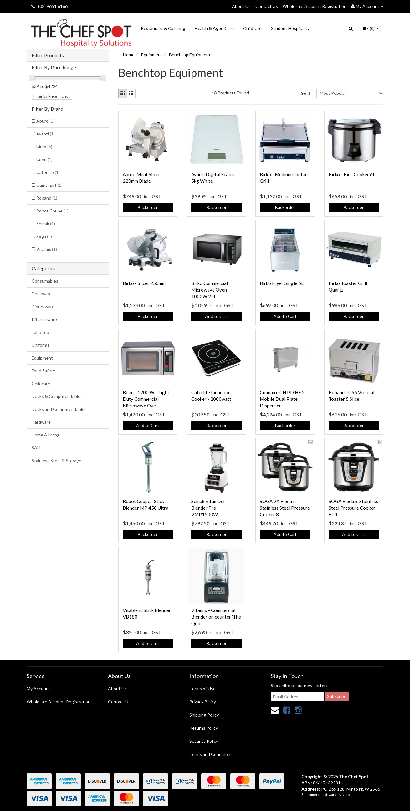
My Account (38, 688)
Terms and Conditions (211, 754)
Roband (46, 198)
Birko (44, 146)
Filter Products (48, 55)
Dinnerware (43, 306)
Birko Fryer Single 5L (282, 283)
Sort (305, 93)
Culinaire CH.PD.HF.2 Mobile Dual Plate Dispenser (282, 399)
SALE (37, 447)
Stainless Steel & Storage (56, 460)
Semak (45, 223)
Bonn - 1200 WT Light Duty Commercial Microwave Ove (146, 399)
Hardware (41, 422)
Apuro (45, 121)
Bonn (44, 159)
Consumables (45, 280)
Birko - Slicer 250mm (144, 283)
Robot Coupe (52, 210)
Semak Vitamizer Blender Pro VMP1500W (208, 507)
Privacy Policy (202, 701)
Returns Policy (203, 728)
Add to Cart (216, 316)
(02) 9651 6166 (49, 6)
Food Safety (43, 370)
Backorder (148, 207)
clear (66, 96)
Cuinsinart (49, 185)
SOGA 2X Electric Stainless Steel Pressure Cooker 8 (285, 507)
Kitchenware (44, 319)
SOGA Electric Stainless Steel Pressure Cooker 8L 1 (353, 507)
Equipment (42, 357)
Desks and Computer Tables (59, 409)
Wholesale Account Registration (314, 6)
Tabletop (40, 332)
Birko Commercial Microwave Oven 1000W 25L (209, 289)
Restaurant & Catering (163, 28)
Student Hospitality (290, 28)
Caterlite (48, 172)
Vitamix (46, 249)
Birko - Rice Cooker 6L (352, 174)
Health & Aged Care (214, 28)
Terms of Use (202, 688)
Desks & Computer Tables (57, 396)
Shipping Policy (204, 714)
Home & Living (45, 434)
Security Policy (203, 741)
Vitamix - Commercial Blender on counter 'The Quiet (216, 616)
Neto (346, 795)
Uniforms (40, 345)
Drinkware (42, 293)
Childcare (252, 28)
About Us (241, 6)
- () (370, 28)
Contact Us (266, 6)
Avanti (45, 133)
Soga (44, 236)
